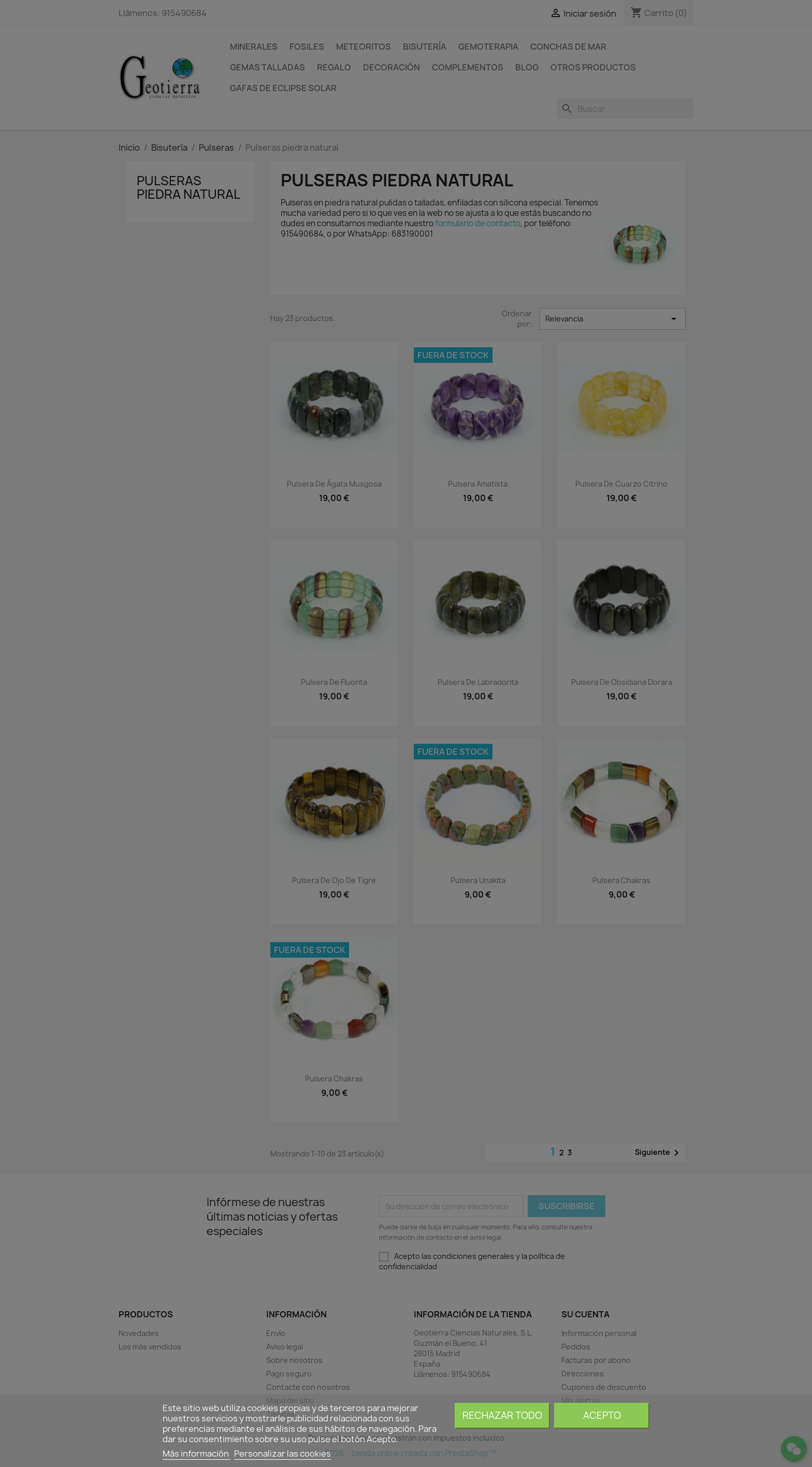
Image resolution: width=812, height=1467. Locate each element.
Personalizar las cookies (282, 1453)
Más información (196, 1453)
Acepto (602, 1415)
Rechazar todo (502, 1415)
